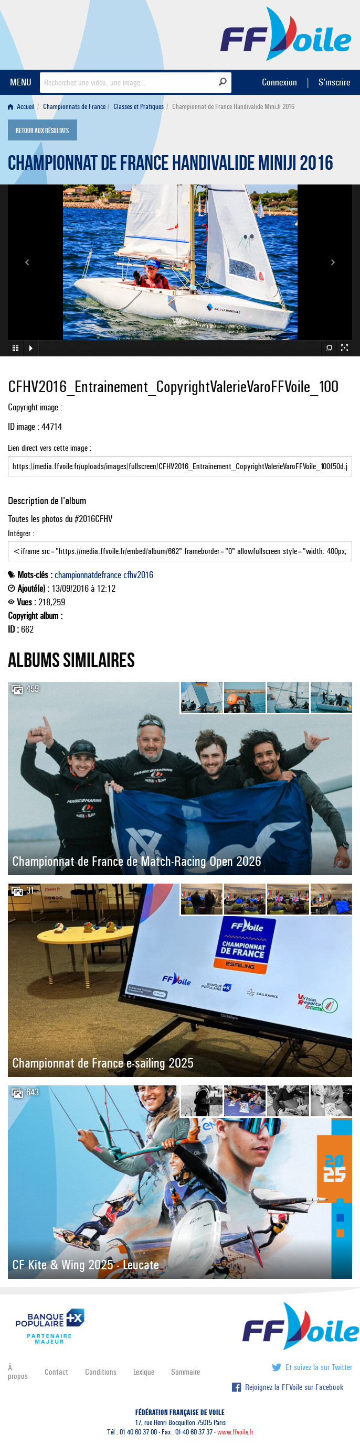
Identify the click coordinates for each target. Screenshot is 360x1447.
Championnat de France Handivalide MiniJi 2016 (170, 165)
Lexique (143, 1372)
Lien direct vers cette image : (180, 459)
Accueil (21, 106)
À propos (18, 1372)
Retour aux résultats (42, 131)
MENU (20, 82)
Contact (56, 1372)
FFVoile (286, 33)
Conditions (101, 1372)
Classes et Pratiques (138, 106)
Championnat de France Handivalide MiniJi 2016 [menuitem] (233, 106)
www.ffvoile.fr (235, 1432)
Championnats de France (74, 106)
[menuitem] (23, 106)
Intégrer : (180, 545)
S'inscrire (334, 82)
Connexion (279, 82)
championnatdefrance (88, 575)
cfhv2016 (138, 575)
